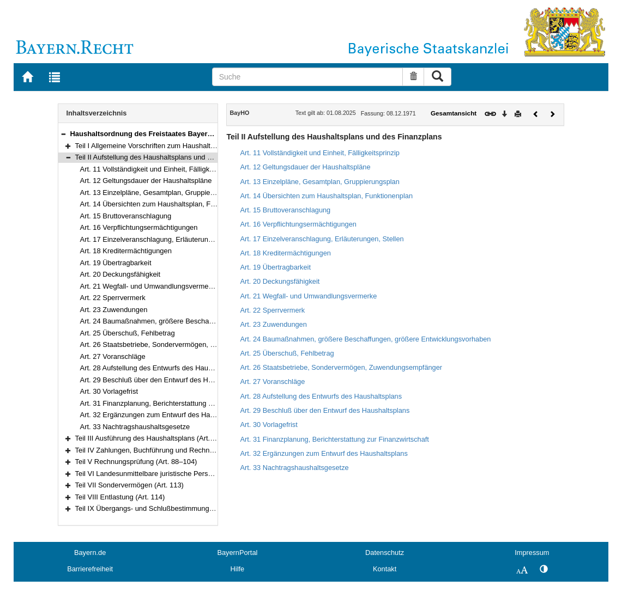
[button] (63, 134)
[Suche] (307, 77)
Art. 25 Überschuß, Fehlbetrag (127, 333)
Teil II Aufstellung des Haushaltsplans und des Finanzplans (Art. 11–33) (186, 157)
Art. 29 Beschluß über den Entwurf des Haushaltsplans (166, 380)
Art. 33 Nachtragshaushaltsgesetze (135, 427)
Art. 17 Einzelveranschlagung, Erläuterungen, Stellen (163, 239)
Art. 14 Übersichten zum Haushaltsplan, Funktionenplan (167, 204)
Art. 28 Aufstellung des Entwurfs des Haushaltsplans (162, 368)
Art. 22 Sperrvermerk (113, 298)
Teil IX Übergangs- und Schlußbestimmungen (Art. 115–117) (169, 508)
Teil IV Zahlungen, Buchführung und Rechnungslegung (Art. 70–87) (180, 450)
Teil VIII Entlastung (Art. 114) (120, 497)
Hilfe (238, 569)
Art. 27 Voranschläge (113, 356)
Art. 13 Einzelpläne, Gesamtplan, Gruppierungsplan (160, 192)
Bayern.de (90, 552)
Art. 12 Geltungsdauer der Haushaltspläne (146, 180)
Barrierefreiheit (90, 569)
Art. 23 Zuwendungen (114, 310)
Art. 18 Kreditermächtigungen (126, 251)
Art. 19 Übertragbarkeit (116, 263)
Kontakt (384, 569)
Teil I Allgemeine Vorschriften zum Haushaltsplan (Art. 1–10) (169, 146)
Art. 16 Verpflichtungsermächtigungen (139, 227)
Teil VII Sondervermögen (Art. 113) (129, 485)
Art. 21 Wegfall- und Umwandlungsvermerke (149, 286)
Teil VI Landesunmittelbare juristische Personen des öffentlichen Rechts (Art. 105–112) (210, 473)
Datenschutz (384, 552)
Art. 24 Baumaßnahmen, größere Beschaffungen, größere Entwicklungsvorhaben (207, 321)
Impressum (532, 552)
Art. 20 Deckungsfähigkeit (120, 274)
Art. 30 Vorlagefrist (109, 391)
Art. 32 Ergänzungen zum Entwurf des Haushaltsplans (165, 415)
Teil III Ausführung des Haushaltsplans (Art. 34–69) (154, 438)
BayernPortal (237, 552)
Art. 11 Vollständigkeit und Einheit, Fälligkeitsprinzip (160, 169)
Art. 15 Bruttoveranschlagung (126, 216)
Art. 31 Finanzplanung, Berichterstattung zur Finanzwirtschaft (175, 403)
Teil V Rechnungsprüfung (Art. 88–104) (136, 461)
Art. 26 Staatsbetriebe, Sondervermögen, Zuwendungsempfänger (182, 344)
